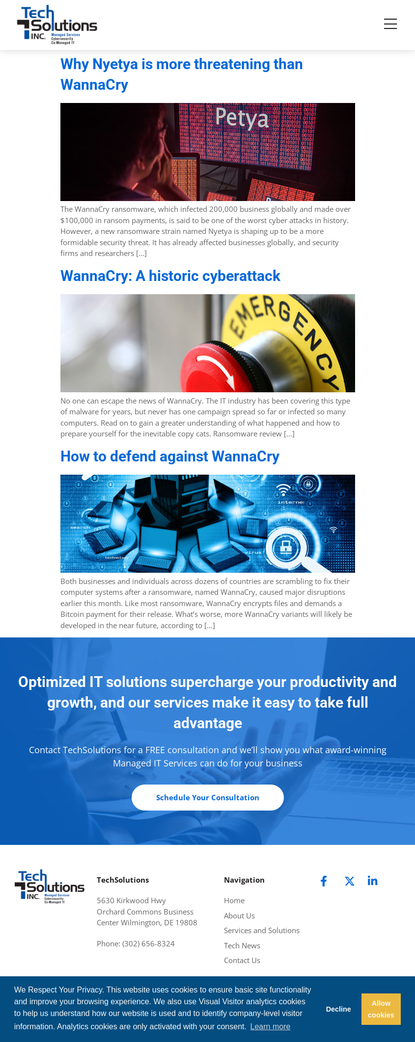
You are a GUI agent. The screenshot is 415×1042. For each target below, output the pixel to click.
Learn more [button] (270, 1026)
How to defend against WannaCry (169, 456)
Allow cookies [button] (381, 1009)
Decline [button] (338, 1009)
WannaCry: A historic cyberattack (170, 275)
